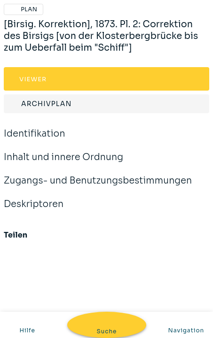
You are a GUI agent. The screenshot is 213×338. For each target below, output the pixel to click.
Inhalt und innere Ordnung (63, 163)
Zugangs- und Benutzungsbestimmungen (98, 187)
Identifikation (34, 140)
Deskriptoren (33, 210)
